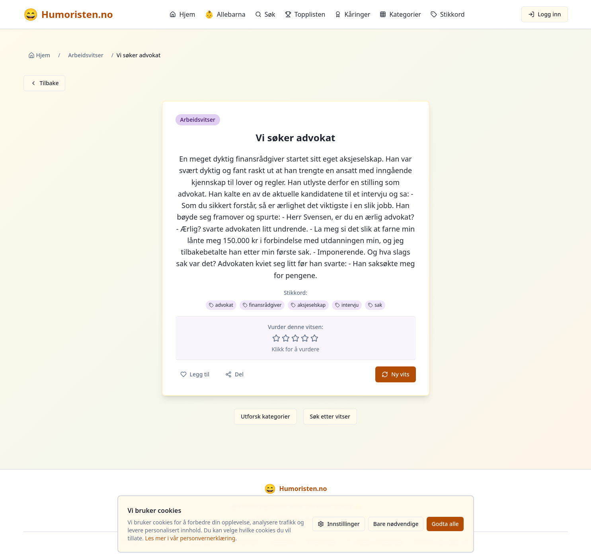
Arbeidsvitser (85, 55)
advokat (221, 305)
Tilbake (44, 83)
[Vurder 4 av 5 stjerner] (304, 338)
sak (375, 305)
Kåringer (352, 14)
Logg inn (544, 14)
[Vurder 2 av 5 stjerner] (285, 338)
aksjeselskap (308, 305)
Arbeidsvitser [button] (197, 119)
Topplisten (305, 14)
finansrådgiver (262, 305)
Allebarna (225, 14)
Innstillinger (338, 524)
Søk (265, 14)
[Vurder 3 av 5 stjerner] (295, 338)
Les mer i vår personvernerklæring (190, 538)
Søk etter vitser (330, 416)
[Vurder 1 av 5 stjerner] (276, 338)
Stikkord (448, 14)
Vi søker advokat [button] (295, 138)
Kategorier (400, 14)
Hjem (182, 14)
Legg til (194, 374)
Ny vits (395, 374)
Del (234, 374)
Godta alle (444, 524)
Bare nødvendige (396, 524)
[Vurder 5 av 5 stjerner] (314, 338)
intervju (347, 305)
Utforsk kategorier (265, 416)
